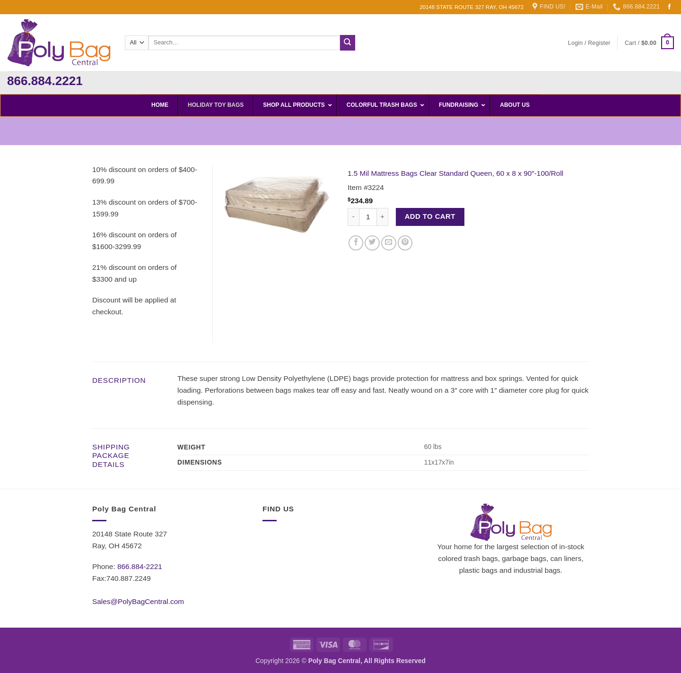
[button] (589, 43)
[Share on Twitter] (372, 242)
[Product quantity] (368, 217)
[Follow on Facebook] (669, 7)
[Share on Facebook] (356, 242)
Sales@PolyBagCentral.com (138, 601)
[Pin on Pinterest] (405, 242)
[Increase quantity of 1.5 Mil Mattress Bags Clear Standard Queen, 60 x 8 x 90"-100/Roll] (382, 217)
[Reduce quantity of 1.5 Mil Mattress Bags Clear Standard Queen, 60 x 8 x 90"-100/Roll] (353, 217)
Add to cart (430, 216)
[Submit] (348, 42)
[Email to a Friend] (388, 242)
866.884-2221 (139, 566)
